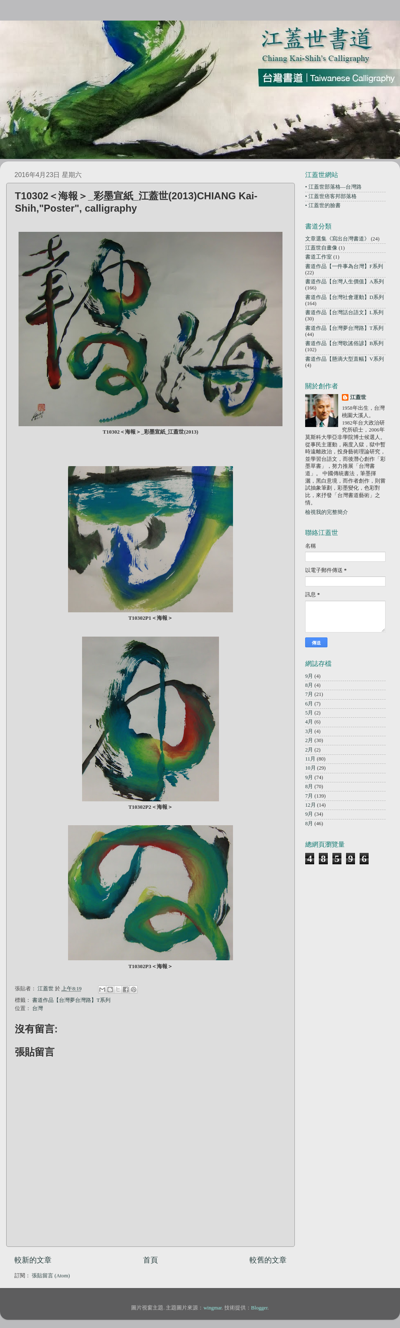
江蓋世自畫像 (321, 248)
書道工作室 (318, 257)
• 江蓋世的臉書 (323, 205)
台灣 (37, 1008)
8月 (309, 685)
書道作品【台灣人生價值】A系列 (344, 282)
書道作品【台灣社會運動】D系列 (344, 297)
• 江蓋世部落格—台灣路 (333, 187)
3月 (309, 731)
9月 (309, 676)
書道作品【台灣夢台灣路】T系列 (71, 1000)
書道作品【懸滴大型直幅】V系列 (344, 359)
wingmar (212, 1308)
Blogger (259, 1308)
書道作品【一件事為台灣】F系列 (344, 266)
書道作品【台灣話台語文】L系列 (344, 312)
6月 (309, 704)
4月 (309, 722)
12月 (310, 805)
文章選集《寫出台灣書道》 (337, 239)
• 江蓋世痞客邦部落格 (331, 196)
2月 (309, 740)
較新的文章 (33, 1260)
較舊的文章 (268, 1260)
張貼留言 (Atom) (51, 1276)
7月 (309, 694)
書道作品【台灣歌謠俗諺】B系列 (344, 343)
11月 (310, 759)
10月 (310, 768)
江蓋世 (358, 397)
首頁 (150, 1260)
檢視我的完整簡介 (326, 512)
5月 (309, 713)
